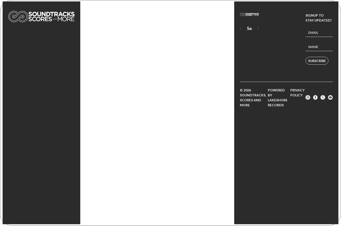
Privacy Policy (297, 92)
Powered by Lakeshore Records (277, 97)
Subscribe (317, 61)
